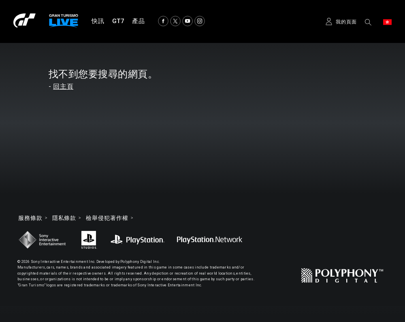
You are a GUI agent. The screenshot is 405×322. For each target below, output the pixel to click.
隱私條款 (64, 218)
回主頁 (63, 86)
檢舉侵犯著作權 (107, 218)
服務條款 (30, 218)
